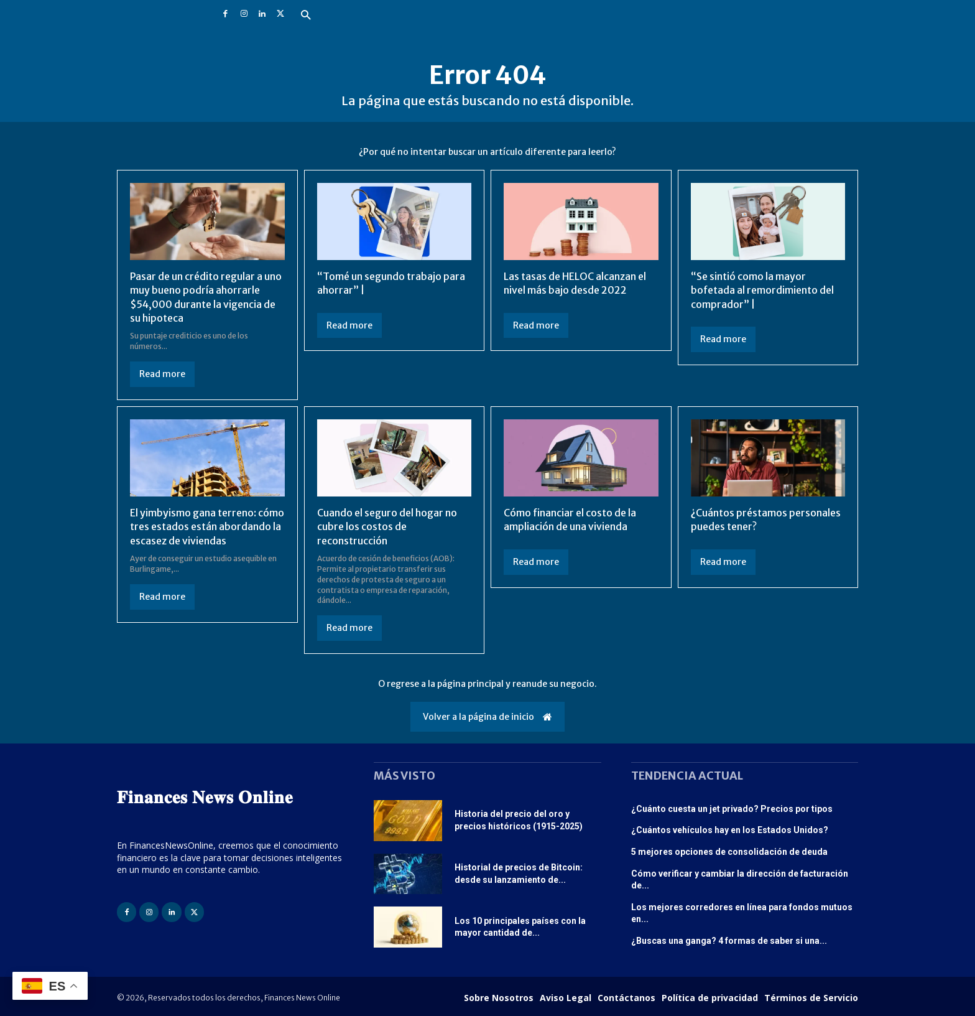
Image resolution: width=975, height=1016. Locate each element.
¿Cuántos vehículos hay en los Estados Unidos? (729, 830)
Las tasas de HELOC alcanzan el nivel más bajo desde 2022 (575, 283)
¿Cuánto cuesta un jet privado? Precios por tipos (732, 809)
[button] (305, 16)
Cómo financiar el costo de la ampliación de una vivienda (570, 519)
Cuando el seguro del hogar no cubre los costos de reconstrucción (387, 526)
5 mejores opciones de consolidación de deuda (729, 852)
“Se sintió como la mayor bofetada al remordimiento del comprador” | (762, 290)
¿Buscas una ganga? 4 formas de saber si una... (729, 941)
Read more (162, 374)
